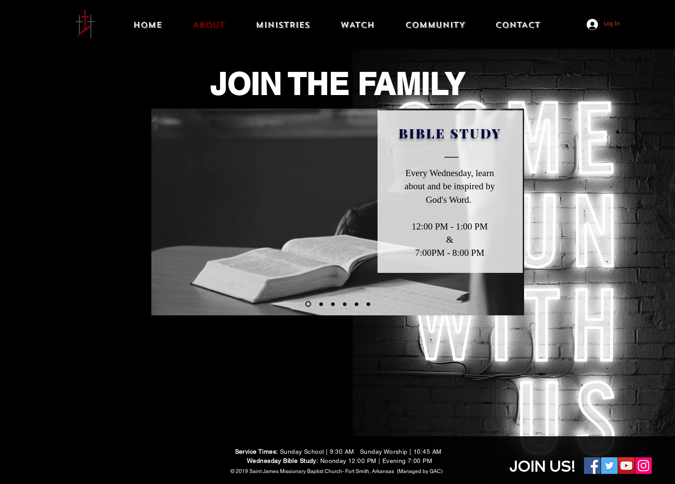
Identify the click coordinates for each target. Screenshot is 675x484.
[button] (282, 25)
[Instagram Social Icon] (643, 465)
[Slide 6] (368, 304)
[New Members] (344, 304)
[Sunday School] (321, 304)
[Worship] (356, 304)
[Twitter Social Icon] (609, 465)
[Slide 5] (333, 304)
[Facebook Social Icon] (592, 465)
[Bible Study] (308, 304)
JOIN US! (542, 466)
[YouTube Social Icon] (626, 465)
